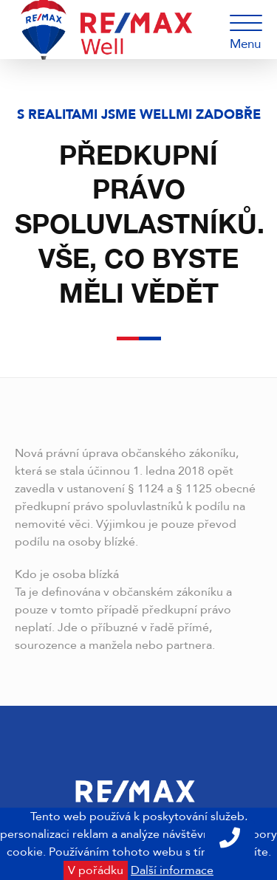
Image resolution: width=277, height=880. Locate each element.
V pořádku (95, 870)
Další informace (172, 870)
